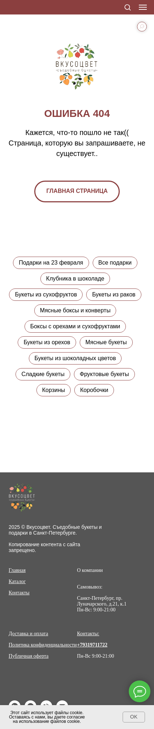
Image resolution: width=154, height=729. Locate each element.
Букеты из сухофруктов (46, 294)
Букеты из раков (113, 294)
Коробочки (94, 390)
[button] (127, 7)
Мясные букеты (106, 342)
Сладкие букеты (43, 374)
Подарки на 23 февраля (51, 263)
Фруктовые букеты (104, 374)
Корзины (53, 390)
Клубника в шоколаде (75, 278)
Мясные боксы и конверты (75, 310)
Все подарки (115, 263)
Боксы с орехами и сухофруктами (75, 326)
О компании (90, 570)
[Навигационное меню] (143, 7)
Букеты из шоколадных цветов (75, 358)
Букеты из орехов (46, 342)
